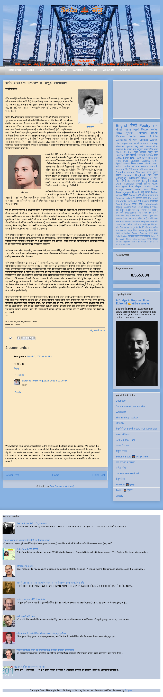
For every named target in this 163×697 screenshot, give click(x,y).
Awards (93, 69)
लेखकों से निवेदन (123, 434)
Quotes (135, 233)
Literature (132, 218)
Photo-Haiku (131, 239)
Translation (152, 146)
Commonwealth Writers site (130, 406)
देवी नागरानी (134, 169)
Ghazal (149, 155)
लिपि (156, 230)
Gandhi (127, 207)
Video (155, 207)
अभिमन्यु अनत (143, 221)
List (118, 143)
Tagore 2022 (135, 195)
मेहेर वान (153, 175)
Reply (16, 368)
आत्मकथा (131, 180)
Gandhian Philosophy (127, 178)
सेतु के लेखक (121, 451)
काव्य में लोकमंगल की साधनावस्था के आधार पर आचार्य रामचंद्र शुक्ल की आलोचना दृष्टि (50, 582)
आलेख (127, 129)
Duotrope (121, 400)
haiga (141, 230)
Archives (125, 69)
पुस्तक (129, 133)
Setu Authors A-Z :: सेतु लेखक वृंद (31, 523)
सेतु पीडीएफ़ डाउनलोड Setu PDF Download (136, 428)
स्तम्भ (142, 136)
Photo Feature (124, 152)
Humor (154, 224)
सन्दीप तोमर (90, 127)
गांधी (139, 201)
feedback (142, 239)
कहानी (136, 129)
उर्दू (142, 192)
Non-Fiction (137, 207)
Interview (120, 155)
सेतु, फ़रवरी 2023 (97, 330)
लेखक (119, 133)
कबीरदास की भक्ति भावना (26, 616)
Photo (127, 204)
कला (145, 198)
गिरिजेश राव (147, 227)
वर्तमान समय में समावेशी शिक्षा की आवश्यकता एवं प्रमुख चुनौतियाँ (41, 633)
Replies (20, 375)
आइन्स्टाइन (136, 210)
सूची (136, 152)
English (122, 125)
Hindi (119, 129)
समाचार (140, 163)
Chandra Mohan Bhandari (130, 172)
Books (30, 69)
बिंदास (125, 160)
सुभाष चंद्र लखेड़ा (143, 180)
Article (154, 136)
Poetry (144, 125)
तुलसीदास (149, 230)
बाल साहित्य (131, 155)
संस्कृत (138, 186)
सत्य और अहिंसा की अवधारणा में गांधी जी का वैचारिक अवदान (26, 540)
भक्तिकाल (154, 218)
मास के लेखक (120, 245)
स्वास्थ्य (128, 221)
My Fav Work (122, 227)
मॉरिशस (155, 210)
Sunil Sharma (141, 143)
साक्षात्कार (120, 169)
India (132, 136)
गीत (126, 169)
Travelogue (131, 201)
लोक (117, 221)
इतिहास (139, 198)
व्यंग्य (156, 149)
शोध (156, 155)
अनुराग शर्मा (127, 143)
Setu (42, 69)
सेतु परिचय (120, 479)
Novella (136, 192)
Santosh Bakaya (140, 160)
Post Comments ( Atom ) (62, 486)
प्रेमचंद (144, 195)
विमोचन (129, 224)
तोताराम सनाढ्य (152, 242)
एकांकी (149, 239)
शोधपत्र (133, 139)
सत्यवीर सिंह (153, 195)
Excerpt (141, 155)
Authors (78, 69)
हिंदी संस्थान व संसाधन (125, 462)
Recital (124, 236)
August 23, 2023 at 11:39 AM (53, 380)
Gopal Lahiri (122, 158)
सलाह (122, 221)
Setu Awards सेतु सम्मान (27, 549)
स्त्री (140, 204)
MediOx (120, 423)
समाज (118, 233)
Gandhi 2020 (150, 186)
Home (55, 475)
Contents (121, 139)
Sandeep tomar (30, 380)
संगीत (118, 242)
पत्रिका (155, 239)
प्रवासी (139, 183)
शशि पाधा (144, 169)
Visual (135, 221)
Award (119, 204)
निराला (140, 213)
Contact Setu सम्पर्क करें (127, 473)
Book (154, 133)
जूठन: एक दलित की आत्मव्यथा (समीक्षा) (29, 666)
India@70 (130, 198)
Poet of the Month (138, 242)
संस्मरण (126, 163)
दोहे (127, 216)
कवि (141, 146)
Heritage (146, 224)
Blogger (128, 690)
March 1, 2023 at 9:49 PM (39, 356)
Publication (130, 213)
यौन (117, 230)
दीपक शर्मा (132, 149)
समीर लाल (153, 169)
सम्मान (129, 189)
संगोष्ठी (128, 245)
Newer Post (12, 475)
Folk (118, 236)
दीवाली (136, 236)
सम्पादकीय (148, 149)
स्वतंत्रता (137, 224)
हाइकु (130, 230)
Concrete (120, 198)
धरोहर (118, 160)
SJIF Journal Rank (125, 440)
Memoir (154, 166)
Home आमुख (14, 69)
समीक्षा (154, 129)
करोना (137, 189)
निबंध (133, 163)
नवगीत (155, 227)
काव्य (155, 125)
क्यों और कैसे (146, 210)
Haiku (154, 183)
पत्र (150, 178)
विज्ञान (125, 195)
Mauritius (120, 216)
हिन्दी (133, 125)
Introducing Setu (24, 566)
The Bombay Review (127, 417)
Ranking (143, 233)
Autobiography (123, 192)
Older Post (98, 475)
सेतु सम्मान (149, 213)
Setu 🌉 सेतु (81, 10)
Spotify (119, 495)
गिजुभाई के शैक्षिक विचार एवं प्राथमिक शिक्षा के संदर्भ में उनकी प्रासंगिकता (45, 650)
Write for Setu (123, 445)
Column (145, 201)
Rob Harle (135, 158)
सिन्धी (134, 204)
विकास (147, 236)
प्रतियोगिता (120, 210)
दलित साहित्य (143, 218)
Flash (147, 163)
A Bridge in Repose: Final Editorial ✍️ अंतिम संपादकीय (132, 302)
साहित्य (147, 183)
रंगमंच (142, 236)
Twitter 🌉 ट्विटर (124, 490)
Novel (144, 178)
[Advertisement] (137, 99)
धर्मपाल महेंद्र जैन (149, 152)
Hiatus (63, 69)
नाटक (132, 216)
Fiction (145, 129)
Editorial (142, 133)
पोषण (146, 189)
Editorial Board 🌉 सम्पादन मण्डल (132, 456)
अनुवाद (140, 149)
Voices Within (148, 139)
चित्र (118, 180)
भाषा (156, 178)
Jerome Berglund (134, 175)
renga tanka (135, 227)
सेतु (52, 69)
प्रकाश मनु (132, 146)
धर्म (124, 224)
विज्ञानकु (119, 189)
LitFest (145, 216)
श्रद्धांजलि (154, 201)
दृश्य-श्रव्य (154, 216)
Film (135, 230)
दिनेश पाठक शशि (150, 158)
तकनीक (131, 236)
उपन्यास (119, 224)
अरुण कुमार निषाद (124, 186)
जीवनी (123, 180)
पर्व (157, 213)
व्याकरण (123, 230)
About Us (108, 69)
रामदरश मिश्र (121, 218)
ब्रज (156, 233)
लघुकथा (119, 149)
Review (120, 136)
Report (147, 207)
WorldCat (121, 412)
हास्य (138, 216)
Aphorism (125, 233)
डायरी (151, 233)
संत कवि (119, 213)
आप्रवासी (154, 221)
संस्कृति (128, 210)
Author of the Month (136, 166)
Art (125, 149)
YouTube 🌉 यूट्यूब (125, 484)
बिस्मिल (154, 189)
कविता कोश (121, 467)
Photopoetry (125, 242)
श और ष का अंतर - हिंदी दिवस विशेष (30, 599)
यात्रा (147, 192)
